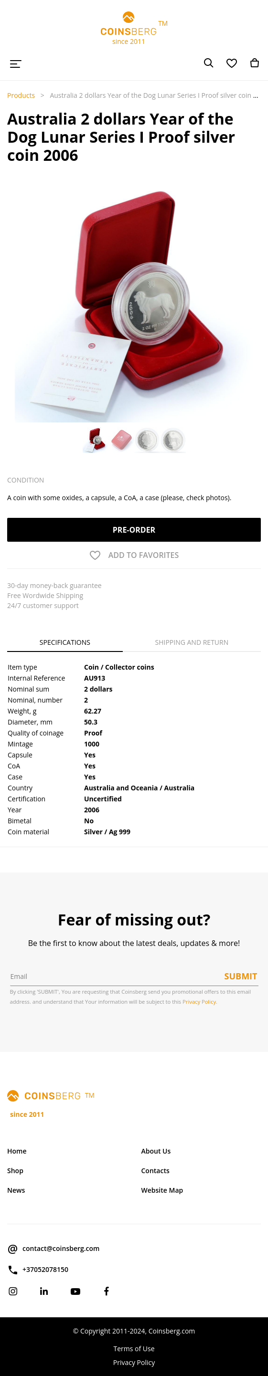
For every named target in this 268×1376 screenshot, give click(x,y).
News (16, 1190)
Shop (15, 1170)
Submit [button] (241, 976)
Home (17, 1150)
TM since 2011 (134, 28)
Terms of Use (133, 1348)
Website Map (162, 1190)
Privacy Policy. (199, 1001)
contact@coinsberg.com (53, 1249)
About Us (156, 1150)
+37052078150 (37, 1270)
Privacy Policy (134, 1362)
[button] (17, 279)
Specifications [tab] (65, 642)
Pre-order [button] (134, 530)
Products (21, 95)
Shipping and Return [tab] (192, 642)
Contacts (155, 1170)
